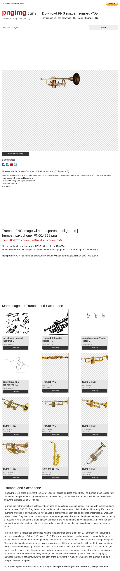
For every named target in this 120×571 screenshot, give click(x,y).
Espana (21, 3)
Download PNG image (16, 154)
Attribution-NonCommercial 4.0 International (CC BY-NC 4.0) (40, 171)
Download (15, 348)
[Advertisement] (60, 51)
